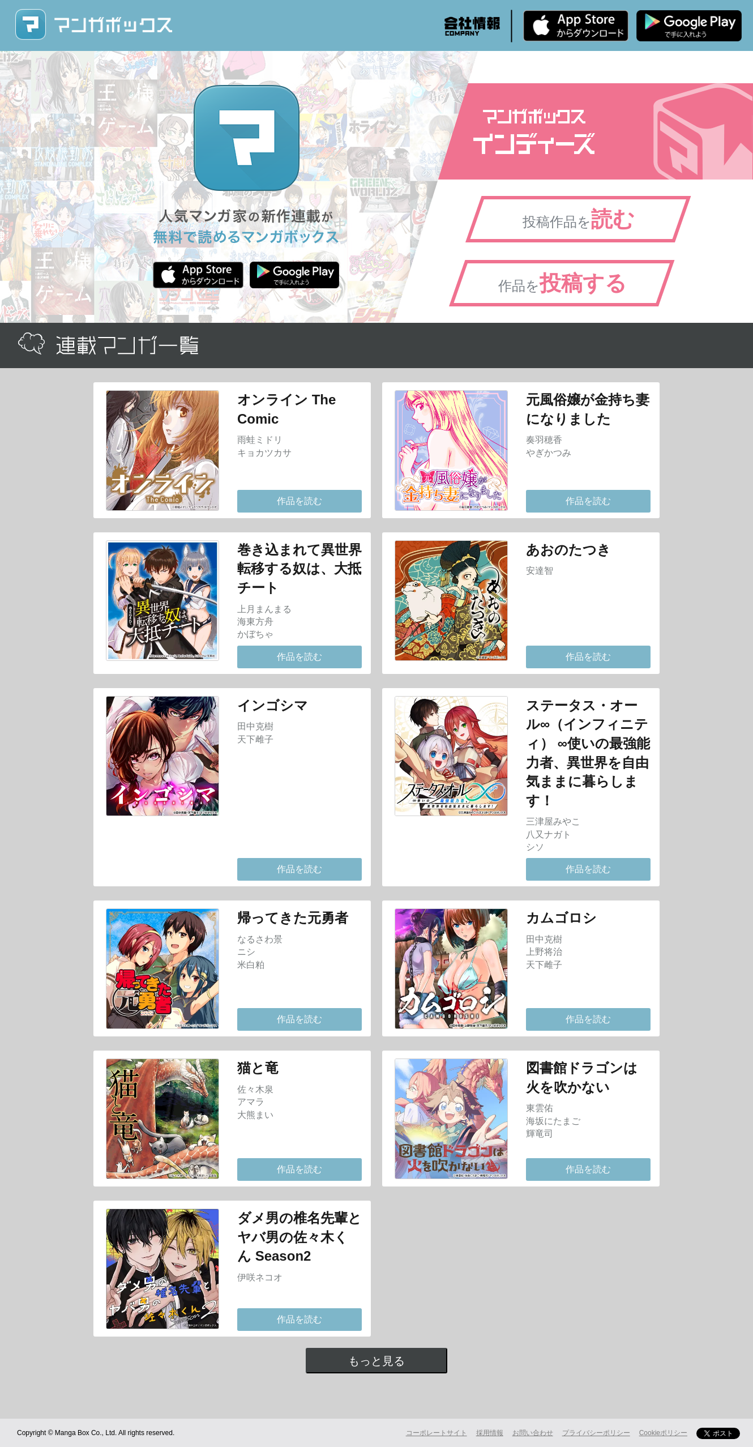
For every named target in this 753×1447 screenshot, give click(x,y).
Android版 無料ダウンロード (689, 25)
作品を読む (299, 501)
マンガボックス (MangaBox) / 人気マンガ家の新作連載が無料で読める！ (93, 24)
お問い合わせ (532, 1432)
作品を (562, 283)
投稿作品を (579, 219)
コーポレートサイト (436, 1432)
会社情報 (472, 26)
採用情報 (489, 1432)
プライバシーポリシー (596, 1432)
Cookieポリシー (663, 1432)
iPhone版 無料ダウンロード (575, 25)
